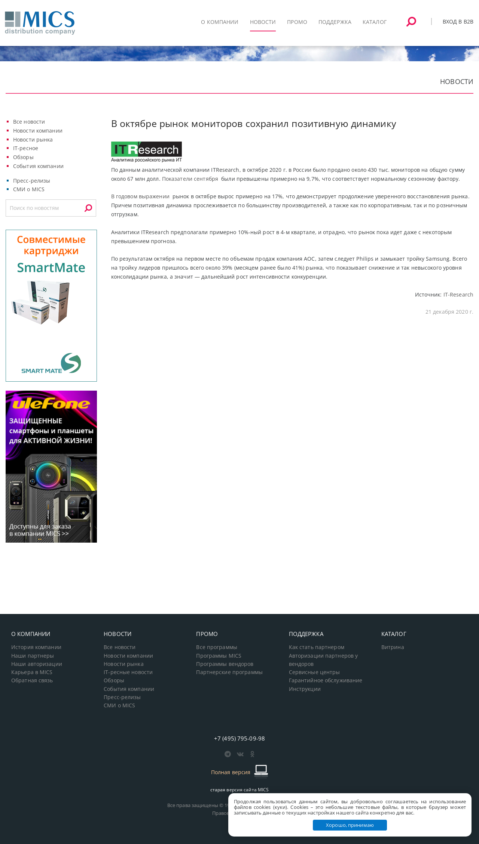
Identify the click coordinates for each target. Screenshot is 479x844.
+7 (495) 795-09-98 (239, 738)
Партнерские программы (229, 672)
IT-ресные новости (128, 672)
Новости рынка (33, 139)
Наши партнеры (32, 655)
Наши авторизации (36, 664)
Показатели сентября (190, 178)
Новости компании (37, 130)
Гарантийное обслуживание (326, 680)
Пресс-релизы (31, 180)
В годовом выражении (140, 196)
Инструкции (305, 689)
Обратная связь (32, 680)
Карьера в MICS (32, 672)
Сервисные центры (314, 672)
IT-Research (458, 294)
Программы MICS (218, 655)
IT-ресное (25, 148)
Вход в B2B (458, 21)
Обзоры (23, 157)
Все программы (216, 647)
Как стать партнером (316, 647)
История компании (36, 647)
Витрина (392, 647)
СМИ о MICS (29, 189)
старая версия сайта (239, 789)
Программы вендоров (224, 664)
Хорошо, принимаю (350, 825)
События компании (38, 166)
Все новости (29, 121)
